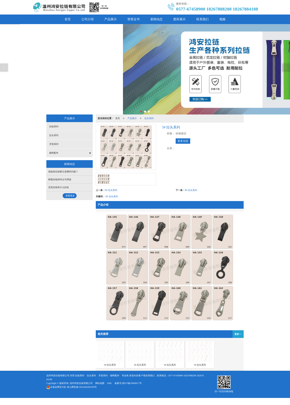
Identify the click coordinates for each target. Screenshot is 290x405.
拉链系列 (53, 126)
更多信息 (183, 141)
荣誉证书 (133, 19)
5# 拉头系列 (111, 190)
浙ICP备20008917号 (132, 383)
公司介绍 (87, 19)
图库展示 (179, 19)
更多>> (238, 334)
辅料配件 (53, 153)
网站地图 (99, 383)
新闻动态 (156, 19)
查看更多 (70, 195)
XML (109, 383)
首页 (68, 19)
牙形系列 (53, 144)
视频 (222, 19)
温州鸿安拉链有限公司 (81, 383)
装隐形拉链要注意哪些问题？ (63, 171)
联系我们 (202, 19)
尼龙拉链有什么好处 (58, 187)
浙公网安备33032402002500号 (71, 387)
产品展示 (110, 19)
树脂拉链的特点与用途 (59, 179)
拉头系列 (149, 118)
